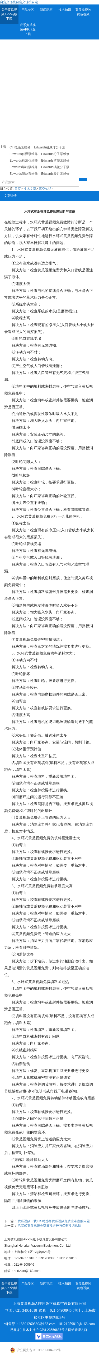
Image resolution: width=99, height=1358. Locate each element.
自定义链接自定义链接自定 (19, 2)
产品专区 (27, 10)
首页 (18, 189)
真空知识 (45, 189)
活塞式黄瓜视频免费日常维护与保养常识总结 (49, 1225)
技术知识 (64, 10)
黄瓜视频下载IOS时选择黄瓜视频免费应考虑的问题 (54, 1221)
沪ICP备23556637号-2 (51, 1330)
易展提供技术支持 (22, 1330)
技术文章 (29, 189)
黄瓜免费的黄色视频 (83, 12)
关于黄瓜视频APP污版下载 (9, 14)
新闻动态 (46, 10)
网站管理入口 (77, 1330)
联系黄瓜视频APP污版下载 (28, 29)
